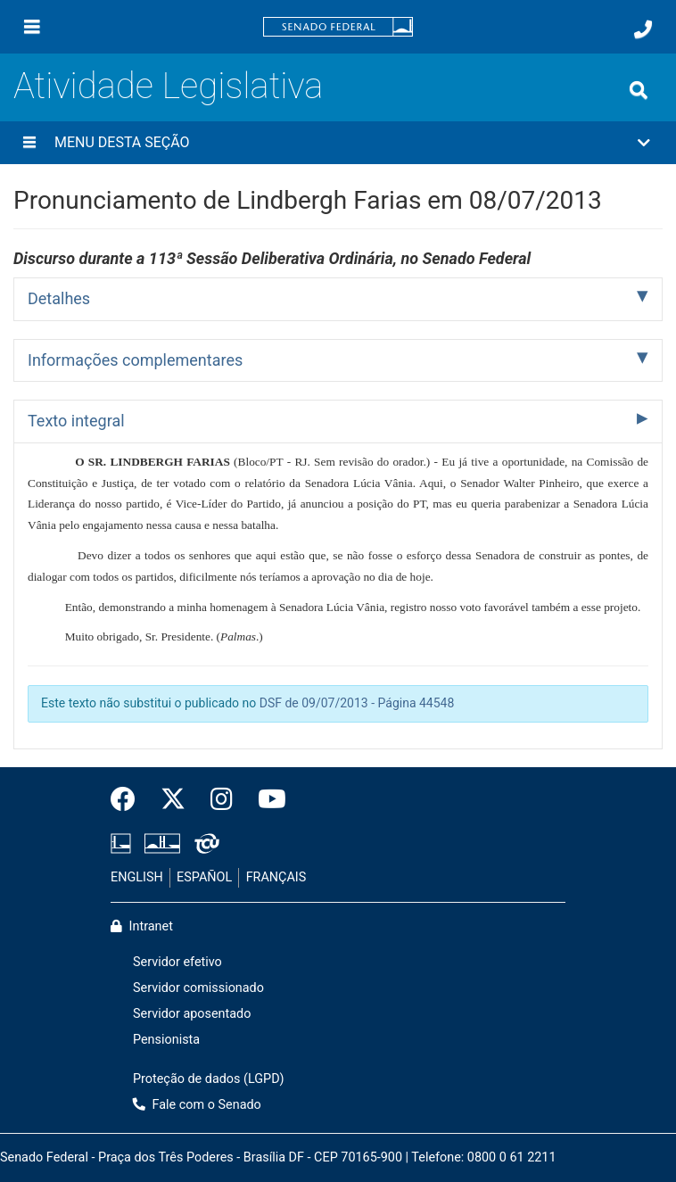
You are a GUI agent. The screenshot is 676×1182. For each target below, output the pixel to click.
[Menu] (32, 26)
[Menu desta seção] (29, 143)
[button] (338, 142)
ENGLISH (137, 877)
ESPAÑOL (204, 877)
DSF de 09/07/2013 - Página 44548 (357, 703)
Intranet (142, 926)
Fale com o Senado (197, 1104)
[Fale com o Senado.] (643, 29)
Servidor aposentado (192, 1013)
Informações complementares (135, 360)
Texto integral (76, 420)
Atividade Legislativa (168, 86)
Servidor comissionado (198, 988)
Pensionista (166, 1039)
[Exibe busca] (638, 90)
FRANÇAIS (276, 877)
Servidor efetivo (177, 962)
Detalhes (59, 298)
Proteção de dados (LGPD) (208, 1079)
